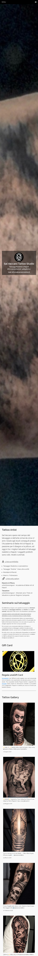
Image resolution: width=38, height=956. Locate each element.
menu (4, 2)
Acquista (4, 683)
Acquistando (5, 678)
